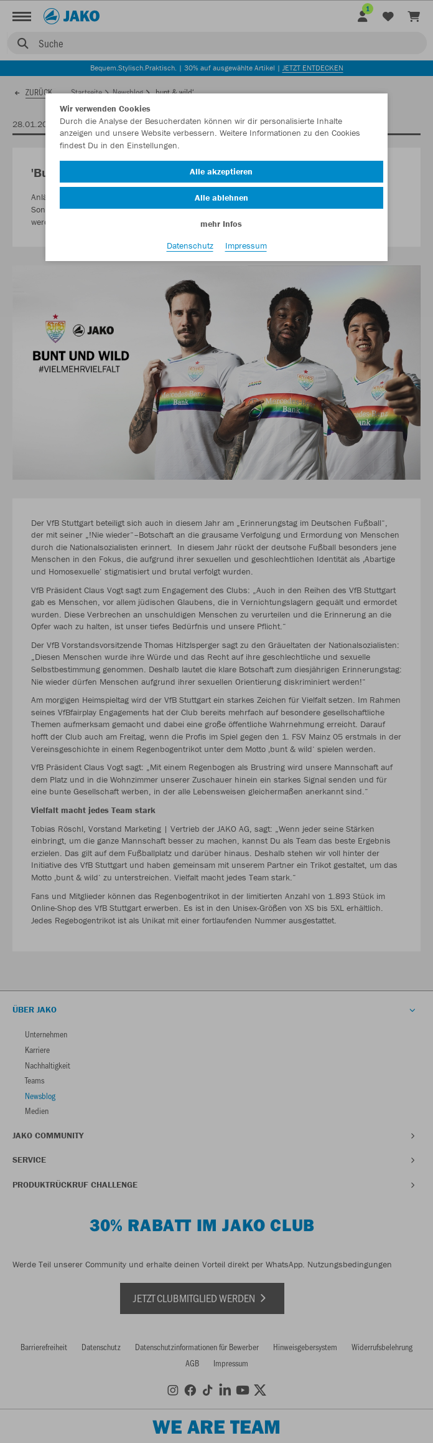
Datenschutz (190, 245)
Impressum (246, 245)
